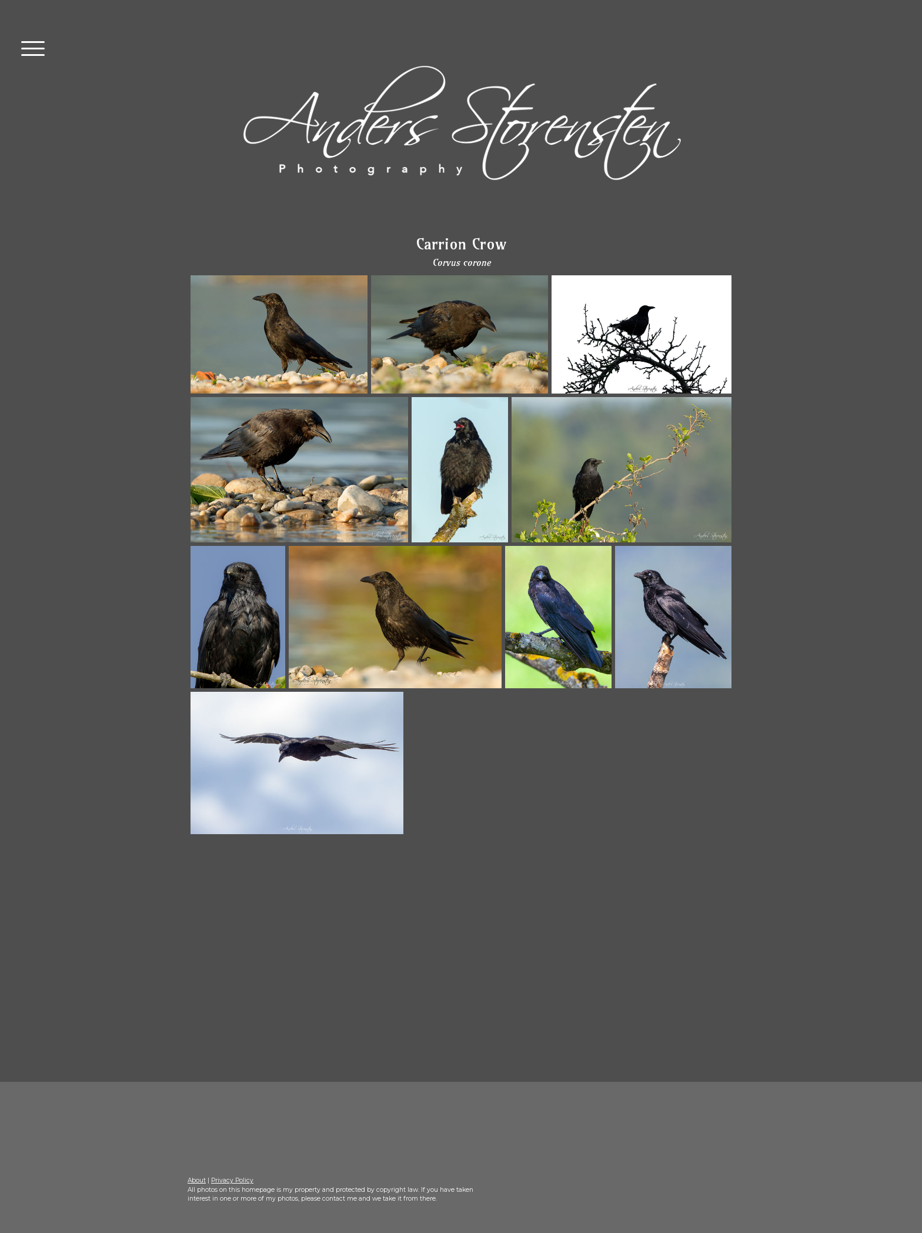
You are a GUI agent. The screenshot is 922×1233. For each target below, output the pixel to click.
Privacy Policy (232, 1180)
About (197, 1180)
